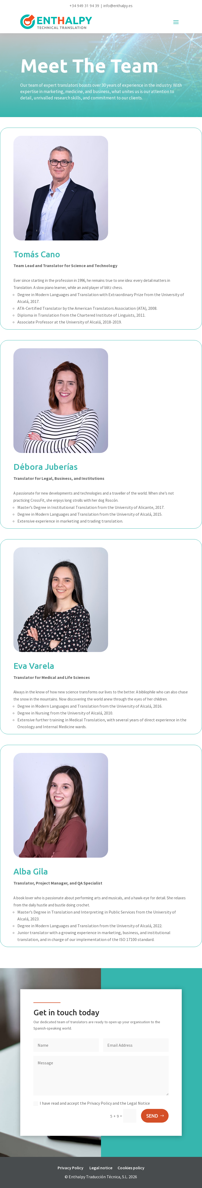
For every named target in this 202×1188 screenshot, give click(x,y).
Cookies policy (131, 1167)
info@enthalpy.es (118, 5)
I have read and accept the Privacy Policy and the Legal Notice (91, 1103)
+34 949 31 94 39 (84, 5)
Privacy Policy (70, 1167)
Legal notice (100, 1167)
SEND (152, 1115)
